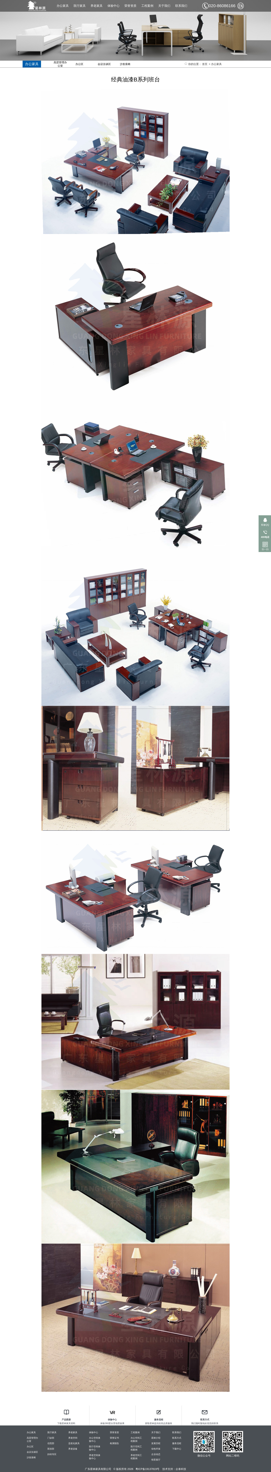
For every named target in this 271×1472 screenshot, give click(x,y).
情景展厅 (155, 1459)
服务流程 (176, 1443)
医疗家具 (80, 5)
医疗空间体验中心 (94, 1448)
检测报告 (114, 1443)
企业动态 (155, 1454)
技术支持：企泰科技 (174, 1468)
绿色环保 (155, 1449)
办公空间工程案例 (136, 1439)
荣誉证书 (114, 1438)
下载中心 (176, 1449)
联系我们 (181, 5)
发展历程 (155, 1443)
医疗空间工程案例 (136, 1448)
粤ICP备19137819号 (147, 1468)
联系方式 (176, 1438)
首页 (204, 64)
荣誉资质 (130, 5)
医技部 (50, 1449)
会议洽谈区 (104, 64)
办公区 (79, 64)
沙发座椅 (125, 64)
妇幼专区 (51, 1454)
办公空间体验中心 (94, 1439)
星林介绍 (155, 1438)
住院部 (50, 1443)
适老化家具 (74, 1443)
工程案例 (147, 5)
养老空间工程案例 (136, 1457)
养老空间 (72, 1438)
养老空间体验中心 (94, 1457)
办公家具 (63, 5)
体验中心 (113, 5)
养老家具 (97, 5)
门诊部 (50, 1438)
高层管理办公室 (60, 64)
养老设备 (72, 1449)
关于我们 (164, 5)
